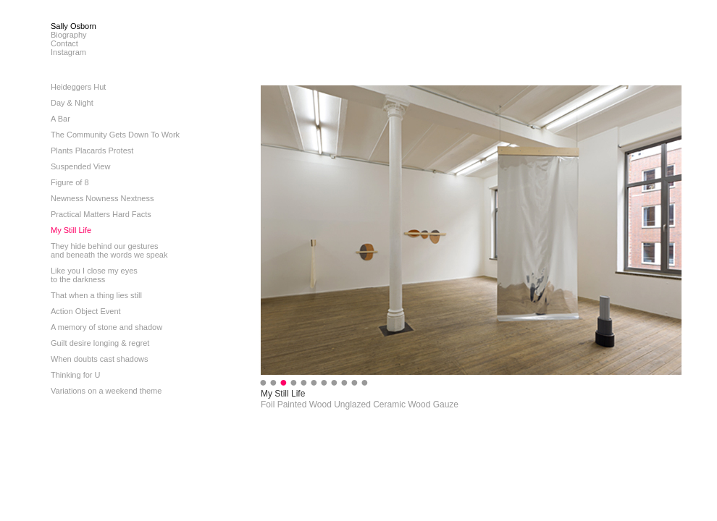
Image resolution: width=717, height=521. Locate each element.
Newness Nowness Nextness (102, 198)
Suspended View (80, 166)
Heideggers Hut (78, 86)
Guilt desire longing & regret (100, 343)
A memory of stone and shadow (106, 327)
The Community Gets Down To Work (115, 134)
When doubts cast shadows (99, 359)
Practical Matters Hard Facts (101, 214)
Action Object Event (86, 311)
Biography (69, 34)
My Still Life (71, 230)
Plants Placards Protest (92, 150)
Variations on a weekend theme (106, 390)
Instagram (68, 52)
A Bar (60, 118)
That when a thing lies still (96, 295)
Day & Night (72, 102)
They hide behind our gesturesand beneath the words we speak (109, 250)
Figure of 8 (70, 182)
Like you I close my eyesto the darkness (94, 275)
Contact (64, 43)
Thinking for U (75, 374)
